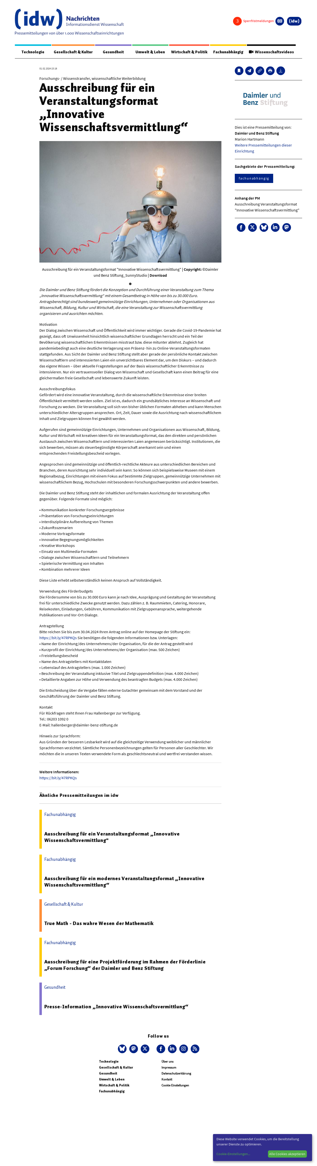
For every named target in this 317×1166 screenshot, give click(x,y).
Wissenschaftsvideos (271, 52)
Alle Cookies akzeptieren (287, 1154)
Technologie (33, 52)
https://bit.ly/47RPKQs (58, 637)
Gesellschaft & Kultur (73, 52)
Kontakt (166, 1079)
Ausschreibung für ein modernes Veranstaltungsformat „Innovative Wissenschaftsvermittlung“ (124, 882)
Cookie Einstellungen (175, 1085)
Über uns (167, 1062)
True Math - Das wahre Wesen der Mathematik (99, 923)
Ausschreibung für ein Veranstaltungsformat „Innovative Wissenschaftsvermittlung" (112, 837)
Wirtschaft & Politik (189, 52)
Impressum (168, 1068)
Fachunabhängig (228, 52)
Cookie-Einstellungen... (233, 1154)
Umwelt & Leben (150, 52)
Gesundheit (113, 52)
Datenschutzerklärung (176, 1074)
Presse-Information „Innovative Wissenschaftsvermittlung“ (116, 1007)
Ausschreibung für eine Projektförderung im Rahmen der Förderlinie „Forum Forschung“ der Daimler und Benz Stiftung (125, 965)
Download (158, 275)
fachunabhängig (254, 178)
